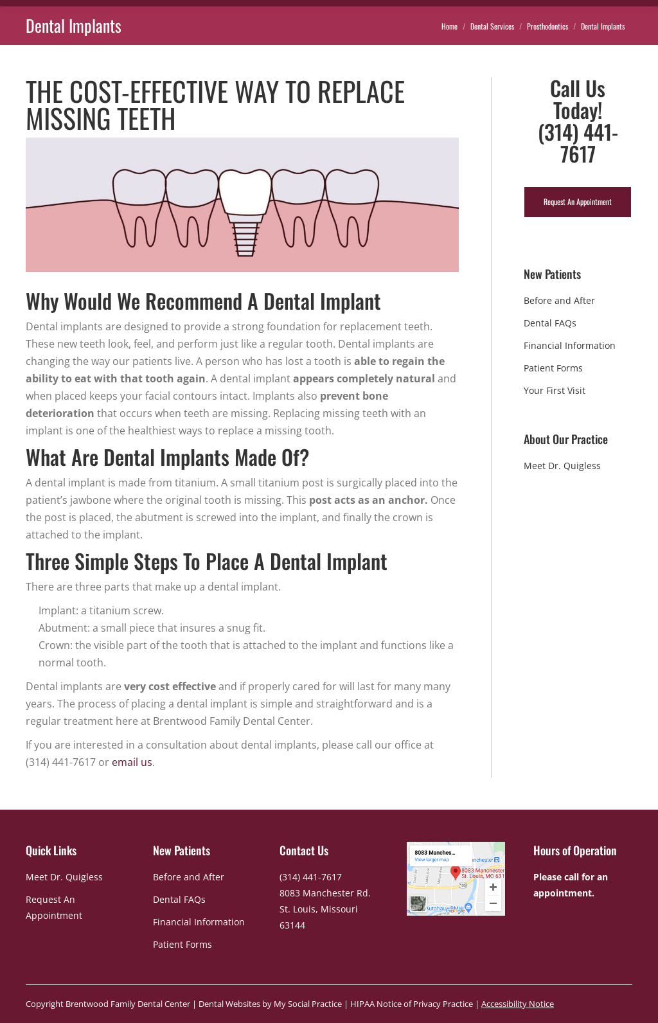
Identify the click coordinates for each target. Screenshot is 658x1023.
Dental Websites (229, 1004)
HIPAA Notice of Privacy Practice (411, 1004)
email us (132, 762)
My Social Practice (307, 1004)
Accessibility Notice (517, 1004)
